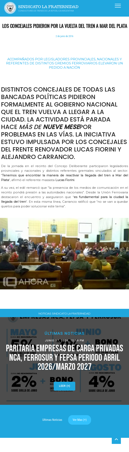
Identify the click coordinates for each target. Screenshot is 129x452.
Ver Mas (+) (80, 420)
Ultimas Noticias (52, 420)
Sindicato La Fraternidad (48, 6)
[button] (64, 361)
